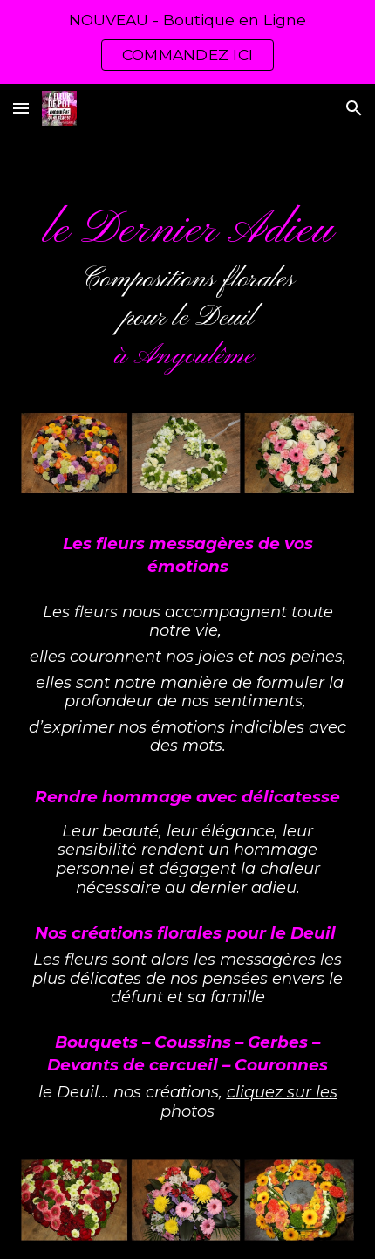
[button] (21, 108)
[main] (188, 288)
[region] (187, 42)
